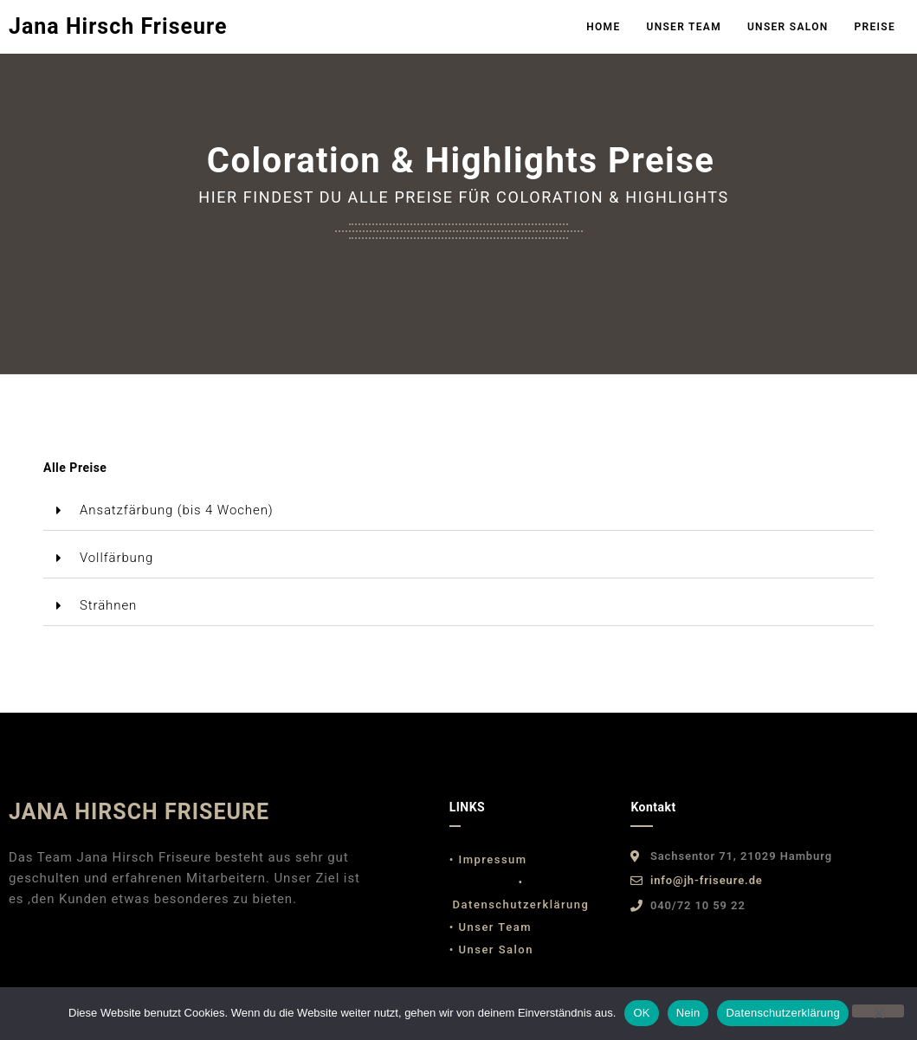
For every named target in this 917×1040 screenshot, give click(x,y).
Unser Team (684, 27)
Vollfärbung (116, 557)
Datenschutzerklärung (782, 1012)
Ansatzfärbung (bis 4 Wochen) (177, 510)
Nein (688, 1012)
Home (603, 27)
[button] (458, 511)
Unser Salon (788, 27)
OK (641, 1012)
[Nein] (878, 1010)
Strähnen (108, 605)
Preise (875, 27)
